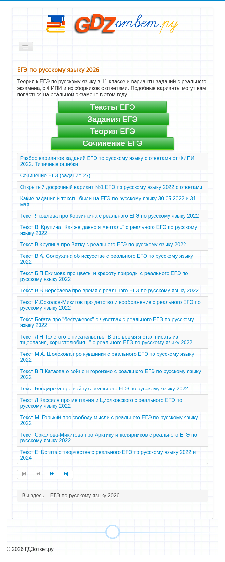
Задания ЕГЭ (113, 119)
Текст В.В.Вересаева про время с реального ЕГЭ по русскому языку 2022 (109, 290)
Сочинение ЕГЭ (113, 143)
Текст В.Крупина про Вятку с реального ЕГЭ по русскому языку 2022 (103, 244)
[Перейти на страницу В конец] (66, 474)
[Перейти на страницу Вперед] (52, 474)
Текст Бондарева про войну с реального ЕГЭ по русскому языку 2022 (104, 388)
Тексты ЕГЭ (112, 107)
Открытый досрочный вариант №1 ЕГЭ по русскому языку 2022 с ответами (111, 187)
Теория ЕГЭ (112, 131)
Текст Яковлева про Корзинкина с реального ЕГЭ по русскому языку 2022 (109, 216)
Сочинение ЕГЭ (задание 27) (55, 175)
